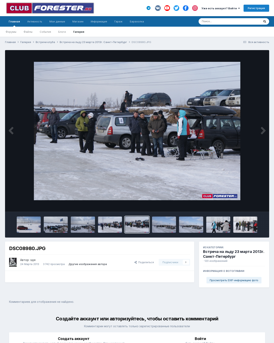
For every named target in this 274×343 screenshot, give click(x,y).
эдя (32, 260)
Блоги (62, 31)
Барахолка (137, 21)
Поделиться (144, 262)
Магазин (77, 21)
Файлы (28, 31)
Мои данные (57, 21)
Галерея (78, 31)
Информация (99, 21)
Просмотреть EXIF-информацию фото (234, 280)
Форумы (11, 31)
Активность (34, 21)
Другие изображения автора (88, 264)
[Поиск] (222, 21)
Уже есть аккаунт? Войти (220, 8)
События (45, 31)
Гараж (118, 21)
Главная (14, 23)
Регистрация (256, 8)
